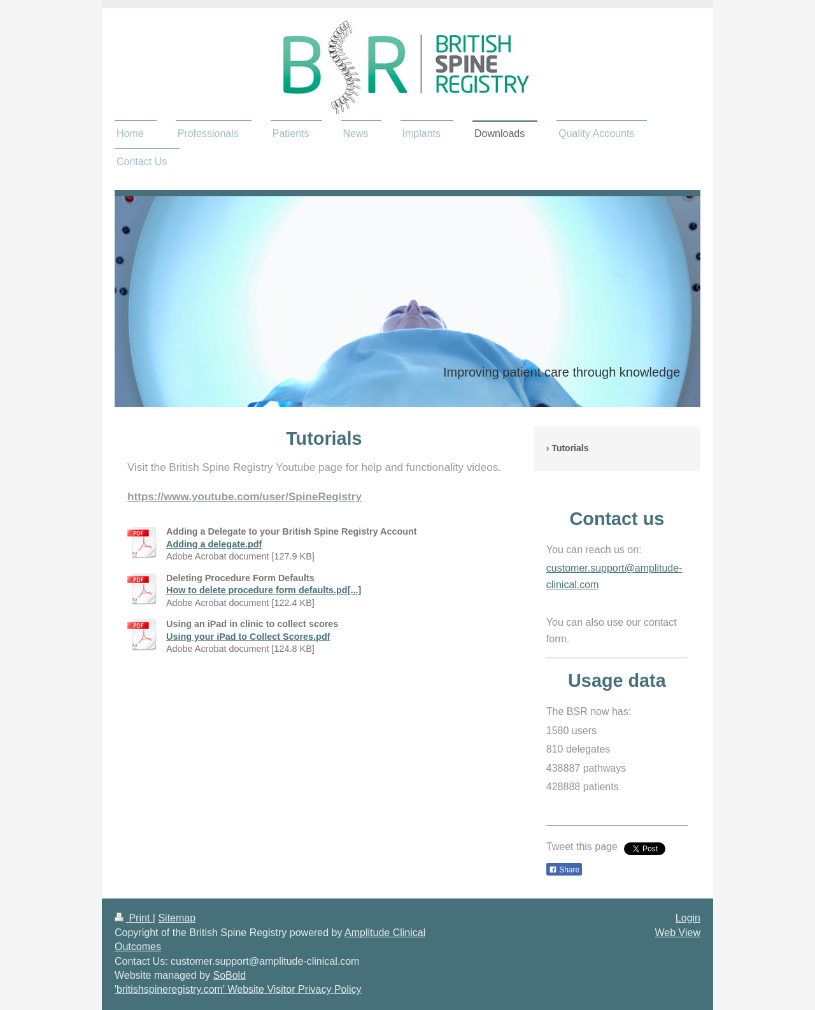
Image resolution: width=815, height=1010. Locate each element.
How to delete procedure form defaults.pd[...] (263, 590)
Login (688, 918)
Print (134, 918)
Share (564, 869)
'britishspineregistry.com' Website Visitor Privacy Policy (238, 989)
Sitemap (176, 918)
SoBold (229, 975)
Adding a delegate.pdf (214, 544)
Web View (677, 932)
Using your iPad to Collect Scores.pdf (248, 636)
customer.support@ (590, 568)
